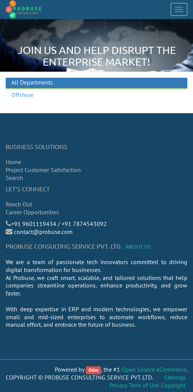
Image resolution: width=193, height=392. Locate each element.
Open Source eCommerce (154, 369)
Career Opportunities (32, 212)
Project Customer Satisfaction (43, 170)
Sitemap (174, 377)
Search (14, 177)
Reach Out (19, 204)
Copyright (173, 385)
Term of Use (144, 385)
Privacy (118, 385)
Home (13, 162)
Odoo (93, 370)
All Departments (32, 82)
